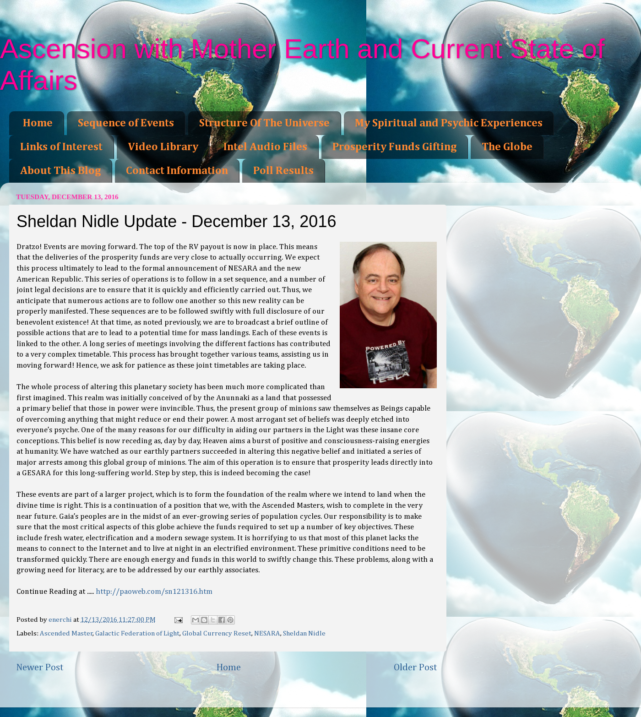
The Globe (507, 146)
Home (38, 123)
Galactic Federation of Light (137, 633)
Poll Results (283, 170)
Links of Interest (61, 146)
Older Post (415, 668)
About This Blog (60, 170)
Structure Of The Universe (264, 123)
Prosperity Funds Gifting (394, 146)
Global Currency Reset (216, 633)
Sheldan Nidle (304, 633)
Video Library (163, 146)
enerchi (61, 619)
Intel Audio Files (265, 146)
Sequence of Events (126, 123)
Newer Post (40, 668)
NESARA (267, 633)
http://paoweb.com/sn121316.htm (154, 592)
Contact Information (177, 170)
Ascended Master (66, 633)
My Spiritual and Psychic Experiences (449, 123)
